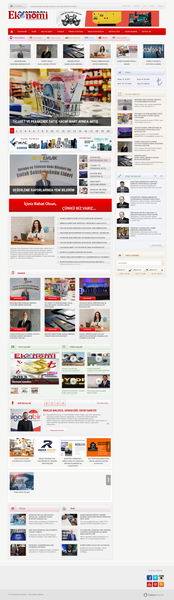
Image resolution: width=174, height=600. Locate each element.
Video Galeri (56, 38)
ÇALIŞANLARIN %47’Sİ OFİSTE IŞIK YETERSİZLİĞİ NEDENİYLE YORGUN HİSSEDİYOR (82, 248)
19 (102, 131)
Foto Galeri (37, 38)
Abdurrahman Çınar (123, 191)
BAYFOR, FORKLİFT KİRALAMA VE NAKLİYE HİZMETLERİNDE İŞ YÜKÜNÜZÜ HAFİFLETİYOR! (73, 453)
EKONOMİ (22, 32)
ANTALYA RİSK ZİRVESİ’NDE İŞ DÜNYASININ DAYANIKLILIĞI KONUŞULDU (92, 305)
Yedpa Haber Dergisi (22, 482)
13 (68, 131)
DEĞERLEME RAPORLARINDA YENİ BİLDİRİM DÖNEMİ (53, 6)
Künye (152, 6)
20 (108, 131)
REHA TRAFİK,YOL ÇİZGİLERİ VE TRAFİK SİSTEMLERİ (47, 451)
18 (97, 131)
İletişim (160, 6)
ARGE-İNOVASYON (95, 32)
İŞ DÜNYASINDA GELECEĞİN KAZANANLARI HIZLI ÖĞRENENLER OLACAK (82, 263)
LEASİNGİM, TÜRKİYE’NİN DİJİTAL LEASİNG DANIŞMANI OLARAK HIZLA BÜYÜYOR (95, 532)
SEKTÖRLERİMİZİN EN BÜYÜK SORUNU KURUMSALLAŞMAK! (143, 183)
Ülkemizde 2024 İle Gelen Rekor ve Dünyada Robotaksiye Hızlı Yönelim (144, 213)
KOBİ (34, 32)
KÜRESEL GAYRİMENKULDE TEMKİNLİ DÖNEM (41, 546)
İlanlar (105, 38)
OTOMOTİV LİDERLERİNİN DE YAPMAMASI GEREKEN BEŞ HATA (145, 198)
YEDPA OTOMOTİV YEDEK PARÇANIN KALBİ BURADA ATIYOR (73, 393)
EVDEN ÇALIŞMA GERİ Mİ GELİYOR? (76, 252)
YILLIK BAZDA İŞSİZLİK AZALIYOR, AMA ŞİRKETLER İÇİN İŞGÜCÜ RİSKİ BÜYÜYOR (83, 229)
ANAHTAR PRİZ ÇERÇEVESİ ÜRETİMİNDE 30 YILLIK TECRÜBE (98, 370)
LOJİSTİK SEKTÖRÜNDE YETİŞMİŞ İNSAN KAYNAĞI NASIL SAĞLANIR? (82, 239)
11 (57, 131)
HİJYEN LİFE (114, 32)
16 (85, 131)
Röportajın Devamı (57, 430)
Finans (91, 38)
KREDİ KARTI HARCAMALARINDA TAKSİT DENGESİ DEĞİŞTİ (60, 335)
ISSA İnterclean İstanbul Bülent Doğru (96, 392)
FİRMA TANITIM (76, 32)
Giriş (145, 6)
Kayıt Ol (137, 6)
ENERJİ (60, 32)
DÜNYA (146, 32)
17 (91, 131)
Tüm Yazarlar (121, 38)
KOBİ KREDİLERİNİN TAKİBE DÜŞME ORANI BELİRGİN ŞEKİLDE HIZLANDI (95, 517)
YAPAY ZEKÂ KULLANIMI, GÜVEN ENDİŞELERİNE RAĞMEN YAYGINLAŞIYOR (24, 336)
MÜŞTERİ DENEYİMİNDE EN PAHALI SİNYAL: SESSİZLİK (84, 233)
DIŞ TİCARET (46, 32)
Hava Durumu (74, 38)
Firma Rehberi (19, 38)
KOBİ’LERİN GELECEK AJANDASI (94, 545)
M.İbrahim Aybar (122, 206)
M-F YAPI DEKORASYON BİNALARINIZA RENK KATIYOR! (99, 451)
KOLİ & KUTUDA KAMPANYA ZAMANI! (22, 450)
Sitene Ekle (126, 6)
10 (52, 131)
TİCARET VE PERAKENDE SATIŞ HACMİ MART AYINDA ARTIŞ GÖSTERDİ (58, 305)
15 (80, 131)
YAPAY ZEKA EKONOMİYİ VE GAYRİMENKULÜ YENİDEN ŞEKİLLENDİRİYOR (84, 258)
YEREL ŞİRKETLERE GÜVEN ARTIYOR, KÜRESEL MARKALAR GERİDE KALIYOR (81, 219)
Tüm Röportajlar (103, 403)
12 (63, 131)
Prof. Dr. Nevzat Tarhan (123, 237)
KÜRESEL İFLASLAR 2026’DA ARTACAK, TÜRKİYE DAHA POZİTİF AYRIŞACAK (41, 517)
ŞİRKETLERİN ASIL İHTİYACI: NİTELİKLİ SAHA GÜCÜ (83, 223)
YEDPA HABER (131, 32)
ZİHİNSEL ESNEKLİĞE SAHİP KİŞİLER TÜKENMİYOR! (143, 229)
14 (74, 131)
